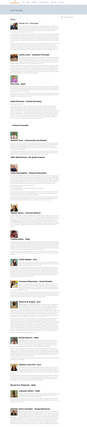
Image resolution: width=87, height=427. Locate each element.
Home (23, 2)
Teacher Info (53, 2)
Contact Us (61, 2)
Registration (34, 2)
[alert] (69, 17)
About (28, 2)
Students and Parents (43, 2)
